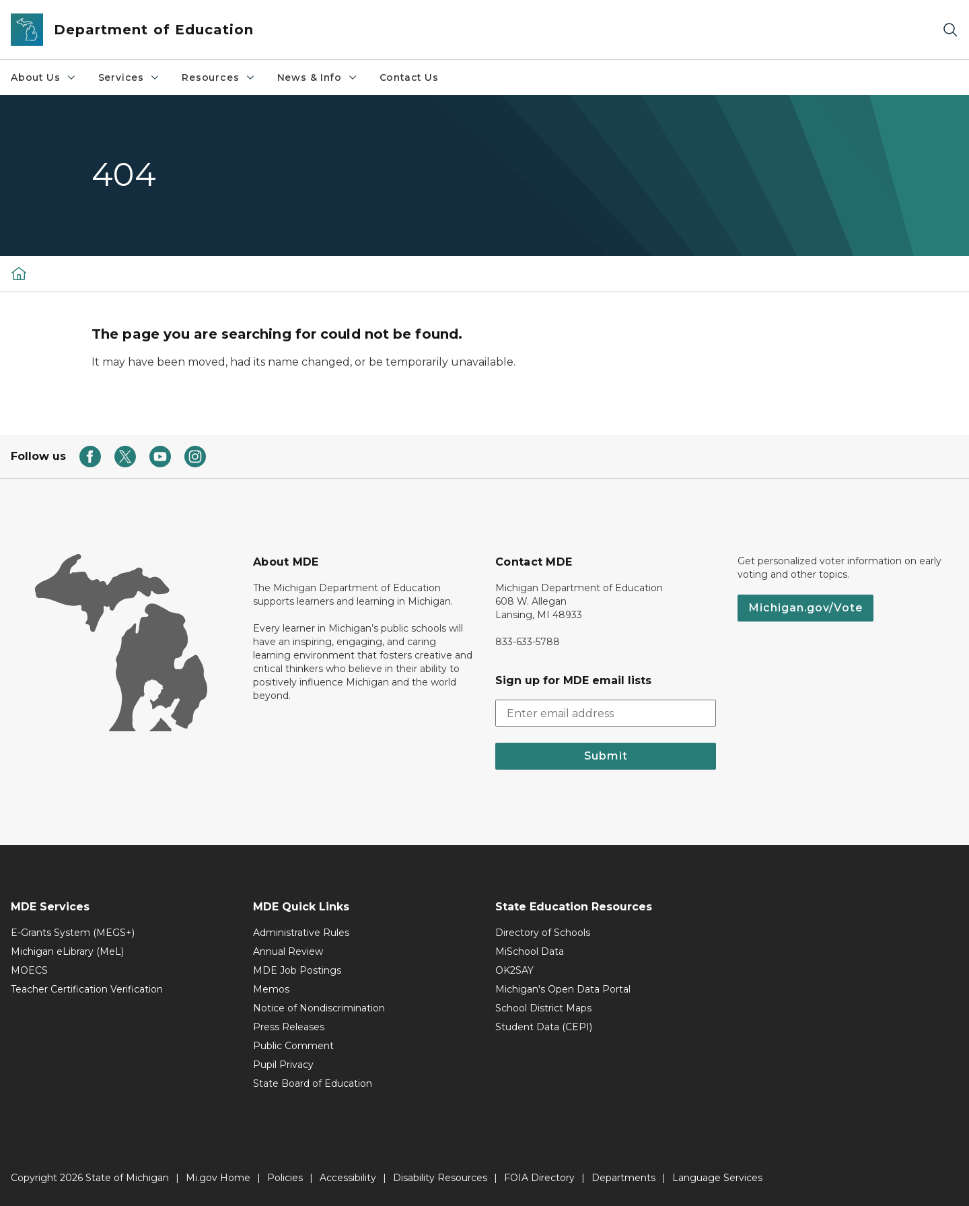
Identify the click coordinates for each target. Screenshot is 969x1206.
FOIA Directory (539, 1178)
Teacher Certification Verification (87, 989)
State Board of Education (312, 1083)
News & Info (317, 77)
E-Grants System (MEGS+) (73, 933)
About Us (44, 77)
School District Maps (543, 1008)
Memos (271, 989)
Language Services (717, 1178)
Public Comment (293, 1046)
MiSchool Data (529, 951)
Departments (623, 1178)
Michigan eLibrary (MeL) (67, 951)
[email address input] (605, 713)
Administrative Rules (301, 933)
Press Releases (288, 1027)
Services (129, 77)
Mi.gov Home (218, 1178)
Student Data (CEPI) (543, 1027)
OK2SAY (514, 970)
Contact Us (409, 77)
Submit (606, 755)
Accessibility (348, 1178)
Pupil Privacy (283, 1065)
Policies (285, 1178)
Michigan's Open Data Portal (563, 989)
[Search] (950, 30)
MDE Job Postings (297, 970)
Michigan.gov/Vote (805, 607)
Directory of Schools (542, 933)
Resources (218, 77)
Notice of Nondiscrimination (319, 1008)
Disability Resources (440, 1178)
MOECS (29, 970)
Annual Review (288, 951)
